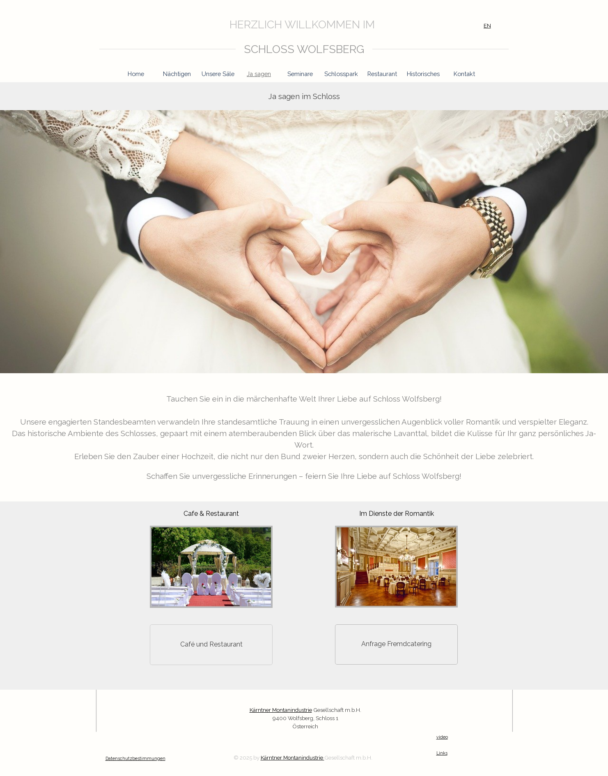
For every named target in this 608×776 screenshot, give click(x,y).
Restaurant (382, 73)
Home (136, 73)
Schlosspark (341, 73)
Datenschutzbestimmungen (135, 758)
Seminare (300, 73)
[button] (211, 525)
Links (441, 753)
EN (487, 25)
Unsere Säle (218, 73)
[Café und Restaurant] (211, 644)
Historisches (423, 73)
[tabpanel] (295, 24)
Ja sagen (259, 73)
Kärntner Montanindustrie (292, 757)
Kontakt (464, 73)
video (442, 736)
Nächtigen (177, 73)
